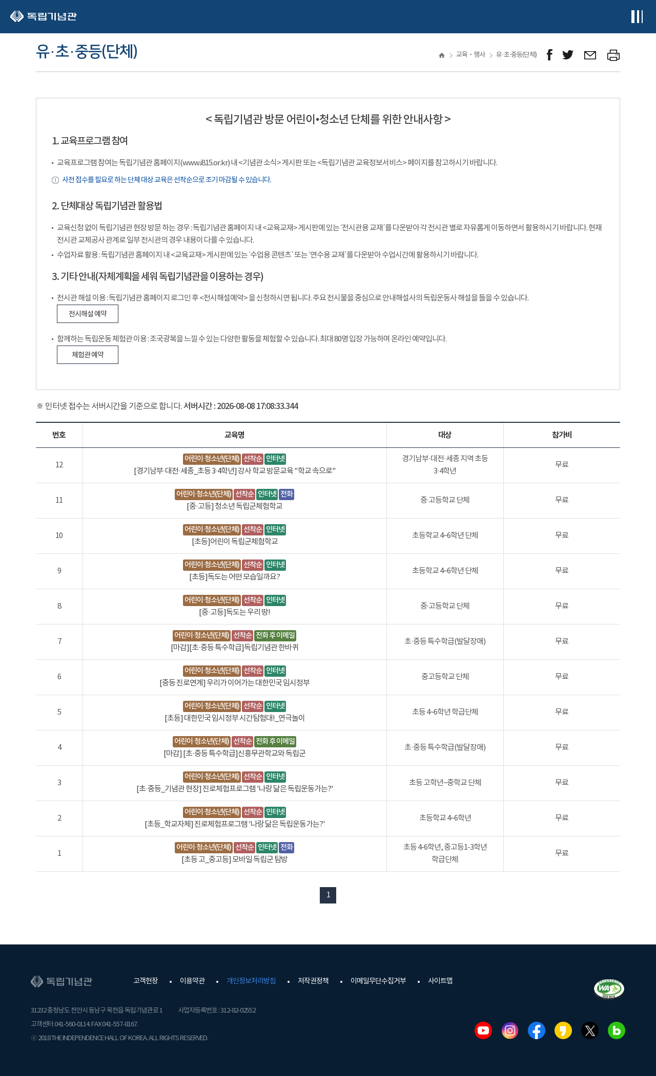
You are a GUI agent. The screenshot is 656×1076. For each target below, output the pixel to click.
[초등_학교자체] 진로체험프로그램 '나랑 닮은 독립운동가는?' (235, 824)
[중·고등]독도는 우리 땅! (234, 612)
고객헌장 (145, 981)
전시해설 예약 (88, 314)
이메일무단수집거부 (378, 981)
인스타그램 (510, 1030)
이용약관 (192, 981)
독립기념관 (43, 17)
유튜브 (483, 1030)
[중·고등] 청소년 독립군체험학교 (234, 506)
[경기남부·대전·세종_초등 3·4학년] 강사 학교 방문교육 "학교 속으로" (235, 471)
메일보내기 (590, 55)
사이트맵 (440, 981)
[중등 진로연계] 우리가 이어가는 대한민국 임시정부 (234, 683)
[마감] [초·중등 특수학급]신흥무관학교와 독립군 (234, 753)
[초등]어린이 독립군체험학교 (235, 541)
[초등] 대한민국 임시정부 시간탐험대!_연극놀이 (235, 718)
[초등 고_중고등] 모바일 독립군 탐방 (234, 859)
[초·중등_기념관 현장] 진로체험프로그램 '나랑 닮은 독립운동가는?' (234, 789)
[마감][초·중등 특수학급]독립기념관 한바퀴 (234, 647)
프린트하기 (613, 55)
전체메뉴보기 (637, 17)
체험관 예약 (88, 355)
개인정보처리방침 (251, 981)
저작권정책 (313, 981)
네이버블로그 (616, 1030)
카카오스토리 (563, 1030)
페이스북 (536, 1030)
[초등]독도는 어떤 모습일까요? (234, 577)
